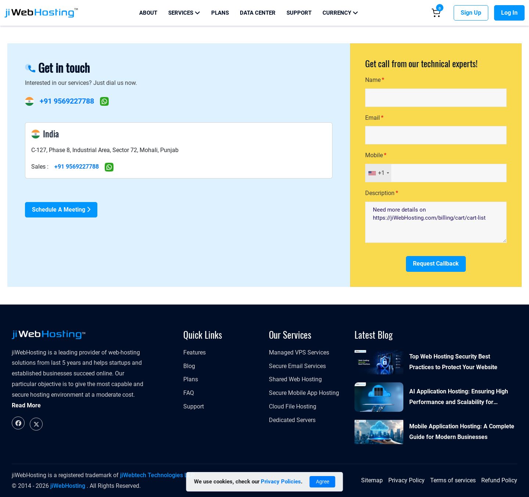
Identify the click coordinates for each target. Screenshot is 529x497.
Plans (220, 13)
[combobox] (378, 173)
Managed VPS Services (299, 352)
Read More (26, 405)
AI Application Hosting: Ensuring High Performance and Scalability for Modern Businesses (458, 398)
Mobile (374, 155)
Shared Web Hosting (295, 379)
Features (194, 352)
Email (372, 117)
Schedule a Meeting (61, 209)
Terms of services (453, 480)
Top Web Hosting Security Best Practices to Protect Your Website (453, 362)
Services (184, 13)
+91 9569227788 (67, 101)
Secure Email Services (297, 366)
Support (299, 13)
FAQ (188, 392)
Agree (322, 482)
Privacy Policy (406, 480)
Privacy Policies (281, 481)
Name (373, 79)
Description (380, 193)
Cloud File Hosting (292, 406)
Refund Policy (499, 480)
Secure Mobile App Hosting (304, 392)
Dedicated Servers (292, 420)
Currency (340, 13)
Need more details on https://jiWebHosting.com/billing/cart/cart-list (436, 222)
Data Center (258, 13)
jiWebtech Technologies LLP (157, 475)
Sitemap (372, 480)
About (148, 13)
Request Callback (436, 263)
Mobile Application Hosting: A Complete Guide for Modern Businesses (461, 431)
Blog (189, 366)
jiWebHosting (67, 485)
